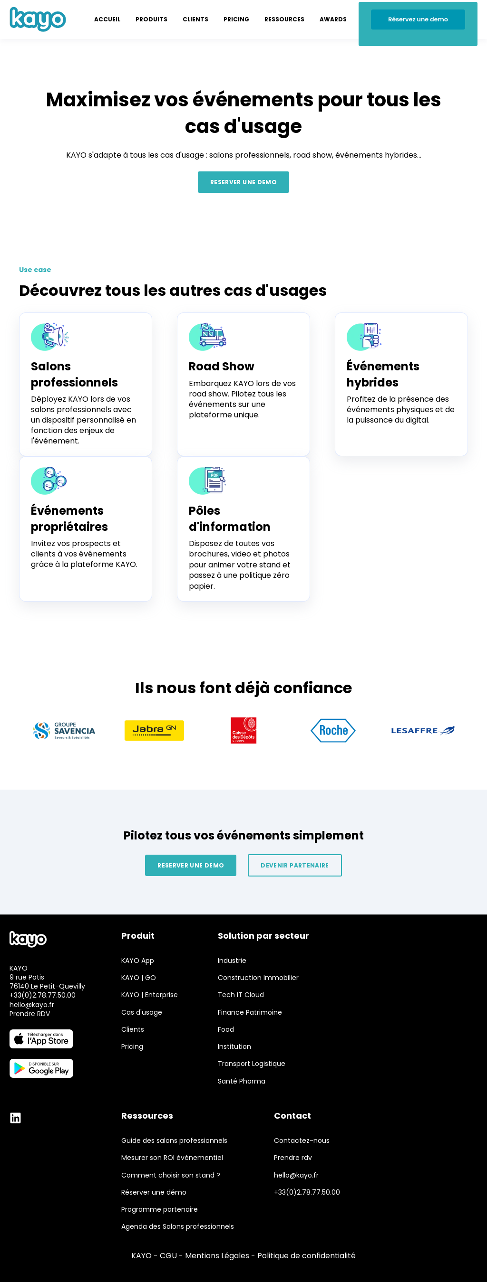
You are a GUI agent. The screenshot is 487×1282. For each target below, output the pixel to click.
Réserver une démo (153, 1192)
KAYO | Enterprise (149, 995)
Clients (132, 1030)
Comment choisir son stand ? (170, 1175)
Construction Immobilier (258, 978)
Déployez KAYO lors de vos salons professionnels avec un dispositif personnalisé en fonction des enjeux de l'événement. (83, 420)
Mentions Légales (217, 1255)
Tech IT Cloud (241, 995)
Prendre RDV (30, 1013)
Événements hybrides (383, 374)
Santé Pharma (241, 1081)
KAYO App (137, 961)
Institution (234, 1047)
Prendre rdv (293, 1158)
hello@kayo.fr (32, 1004)
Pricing (132, 1047)
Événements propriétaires (69, 519)
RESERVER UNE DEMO (243, 182)
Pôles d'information (230, 519)
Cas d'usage (141, 1013)
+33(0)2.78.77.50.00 (43, 995)
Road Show (221, 366)
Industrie (232, 961)
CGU (168, 1255)
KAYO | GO (138, 978)
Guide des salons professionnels (174, 1141)
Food (226, 1030)
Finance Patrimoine (250, 1013)
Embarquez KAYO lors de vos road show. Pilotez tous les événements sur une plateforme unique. (242, 399)
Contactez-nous (302, 1141)
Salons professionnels (74, 374)
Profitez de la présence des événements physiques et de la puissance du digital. (401, 409)
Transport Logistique (251, 1064)
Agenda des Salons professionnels (177, 1227)
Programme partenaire (159, 1210)
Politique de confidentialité (306, 1255)
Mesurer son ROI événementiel (172, 1158)
